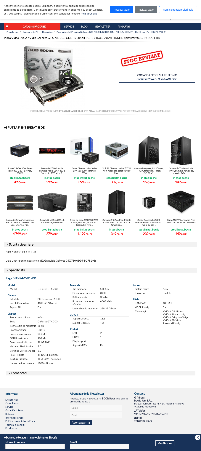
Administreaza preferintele (178, 9)
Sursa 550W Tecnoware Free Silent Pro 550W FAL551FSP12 (181, 221)
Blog (84, 26)
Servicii (69, 26)
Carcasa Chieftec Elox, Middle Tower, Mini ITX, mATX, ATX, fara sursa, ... (116, 222)
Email (73, 442)
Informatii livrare (14, 417)
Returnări (10, 413)
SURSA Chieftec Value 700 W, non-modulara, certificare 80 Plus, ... (116, 171)
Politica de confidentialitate (20, 421)
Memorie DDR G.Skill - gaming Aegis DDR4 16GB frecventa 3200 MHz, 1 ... (52, 171)
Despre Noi (11, 399)
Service (9, 406)
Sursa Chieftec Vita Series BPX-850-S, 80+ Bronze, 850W (19, 171)
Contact (139, 393)
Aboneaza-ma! (81, 422)
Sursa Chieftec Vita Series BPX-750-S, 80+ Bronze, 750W (84, 171)
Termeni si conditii (15, 424)
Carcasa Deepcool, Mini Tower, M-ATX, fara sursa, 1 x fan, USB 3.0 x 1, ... (148, 171)
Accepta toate (122, 9)
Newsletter (102, 26)
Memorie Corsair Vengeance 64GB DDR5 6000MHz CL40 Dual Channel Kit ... (20, 222)
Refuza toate (146, 9)
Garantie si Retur (14, 410)
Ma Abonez (164, 443)
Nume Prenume (15, 442)
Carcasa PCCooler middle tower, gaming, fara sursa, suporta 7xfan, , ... (181, 171)
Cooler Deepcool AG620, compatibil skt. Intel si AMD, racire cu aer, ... (148, 222)
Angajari (124, 26)
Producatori (11, 428)
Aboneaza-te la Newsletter (87, 393)
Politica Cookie (89, 13)
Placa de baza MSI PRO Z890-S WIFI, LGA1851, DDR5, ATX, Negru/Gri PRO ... (84, 222)
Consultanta (12, 403)
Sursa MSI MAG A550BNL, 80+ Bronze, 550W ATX (52, 221)
